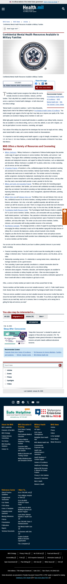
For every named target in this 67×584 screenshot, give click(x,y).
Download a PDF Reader (23, 578)
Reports (4, 528)
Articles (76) (30, 317)
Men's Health (38, 481)
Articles (9, 370)
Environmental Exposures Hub (39, 446)
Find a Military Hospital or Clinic (25, 496)
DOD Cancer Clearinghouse (38, 433)
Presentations (6, 522)
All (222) (6, 317)
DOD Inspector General (35, 558)
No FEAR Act (38, 553)
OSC (59, 562)
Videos (9, 384)
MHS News (55, 424)
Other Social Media (43, 88)
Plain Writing (24, 562)
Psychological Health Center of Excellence (55, 98)
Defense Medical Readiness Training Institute (23, 441)
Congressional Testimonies (6, 499)
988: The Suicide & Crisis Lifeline (55, 103)
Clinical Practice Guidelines (6, 493)
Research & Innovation (41, 478)
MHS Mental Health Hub (53, 100)
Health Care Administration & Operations (39, 452)
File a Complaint (23, 544)
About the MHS (7, 424)
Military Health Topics (39, 425)
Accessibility (10, 558)
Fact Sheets (5, 503)
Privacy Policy (24, 553)
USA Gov (36, 562)
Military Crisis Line (10, 197)
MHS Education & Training (24, 425)
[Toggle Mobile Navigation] (3, 9)
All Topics (37, 429)
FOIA (21, 558)
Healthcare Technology (41, 465)
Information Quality (53, 558)
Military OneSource (10, 152)
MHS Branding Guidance (6, 445)
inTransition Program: (11, 168)
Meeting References (8, 516)
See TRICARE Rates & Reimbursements (25, 523)
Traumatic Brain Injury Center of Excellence (18, 352)
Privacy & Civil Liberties (41, 475)
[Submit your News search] (60, 365)
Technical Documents (8, 531)
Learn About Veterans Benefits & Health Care (25, 516)
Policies (4, 519)
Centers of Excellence (41, 462)
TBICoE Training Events (23, 355)
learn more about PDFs (41, 578)
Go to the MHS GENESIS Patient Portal (23, 502)
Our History (5, 441)
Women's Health (39, 484)
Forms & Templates (7, 508)
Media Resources (56, 442)
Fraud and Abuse (52, 553)
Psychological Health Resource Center (16, 210)
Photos (9, 377)
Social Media (54, 439)
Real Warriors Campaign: (12, 226)
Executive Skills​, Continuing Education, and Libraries (24, 449)
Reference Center (8, 490)
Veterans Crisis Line (25, 197)
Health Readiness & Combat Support (40, 458)
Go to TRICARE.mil (24, 492)
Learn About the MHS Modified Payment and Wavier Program (24, 510)
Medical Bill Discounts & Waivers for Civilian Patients (41, 470)
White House (48, 562)
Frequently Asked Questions (7, 512)
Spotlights (10, 381)
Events (9, 374)
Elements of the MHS (8, 430)
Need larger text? (11, 29)
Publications (5, 525)
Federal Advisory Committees (7, 437)
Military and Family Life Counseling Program (18, 184)
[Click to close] (64, 211)
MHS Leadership (7, 427)
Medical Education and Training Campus (25, 455)
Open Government (9, 562)
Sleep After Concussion (15, 328)
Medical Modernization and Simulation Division (25, 459)
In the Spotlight (55, 436)
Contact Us (5, 449)
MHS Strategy (6, 433)
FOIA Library (5, 506)
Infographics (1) (18, 317)
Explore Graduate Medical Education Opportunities (23, 539)
